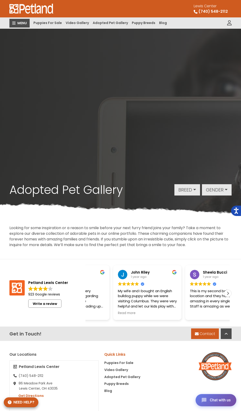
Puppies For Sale (47, 22)
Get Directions (28, 395)
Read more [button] (103, 313)
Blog (163, 22)
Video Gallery (77, 22)
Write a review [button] (45, 303)
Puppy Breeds (143, 22)
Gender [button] (215, 190)
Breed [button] (185, 190)
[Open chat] (216, 400)
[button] (227, 293)
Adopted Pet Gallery (110, 22)
